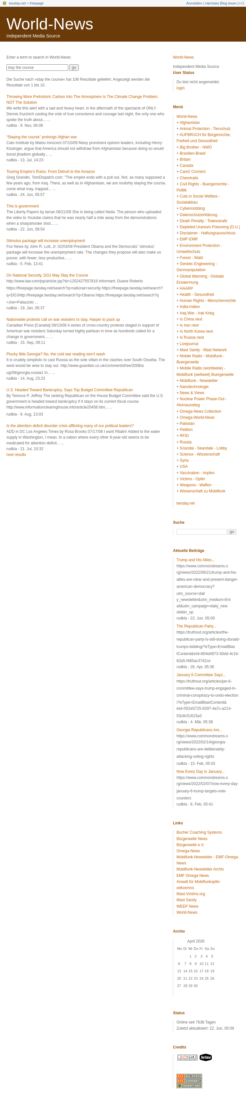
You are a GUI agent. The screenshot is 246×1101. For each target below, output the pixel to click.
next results (16, 454)
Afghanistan (190, 122)
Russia (186, 442)
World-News (49, 24)
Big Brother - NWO (196, 147)
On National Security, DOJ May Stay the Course (47, 275)
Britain (185, 159)
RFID (184, 435)
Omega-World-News (197, 417)
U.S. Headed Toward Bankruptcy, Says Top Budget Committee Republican (69, 390)
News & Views (192, 393)
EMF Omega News (192, 875)
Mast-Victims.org (190, 894)
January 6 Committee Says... (201, 675)
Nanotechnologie (194, 387)
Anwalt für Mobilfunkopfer (198, 881)
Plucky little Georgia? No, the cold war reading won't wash (55, 354)
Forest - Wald (191, 257)
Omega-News (188, 851)
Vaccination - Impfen (197, 473)
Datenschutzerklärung (198, 215)
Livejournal (189, 344)
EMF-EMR (189, 239)
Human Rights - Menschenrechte (208, 300)
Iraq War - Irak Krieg (197, 313)
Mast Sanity (186, 900)
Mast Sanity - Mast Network (203, 350)
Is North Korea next (196, 331)
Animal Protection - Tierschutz (205, 128)
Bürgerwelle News (192, 839)
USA (184, 466)
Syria (184, 460)
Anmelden (194, 3)
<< (241, 3)
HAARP (186, 288)
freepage (37, 3)
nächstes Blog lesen (220, 3)
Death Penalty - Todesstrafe (203, 221)
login (180, 88)
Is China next (191, 319)
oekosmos (185, 888)
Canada (186, 165)
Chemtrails (189, 178)
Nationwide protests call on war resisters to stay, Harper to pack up (63, 319)
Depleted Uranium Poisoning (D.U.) (210, 227)
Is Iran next (189, 325)
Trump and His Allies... (195, 560)
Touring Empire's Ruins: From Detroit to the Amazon (50, 171)
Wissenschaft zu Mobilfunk (202, 491)
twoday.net (17, 3)
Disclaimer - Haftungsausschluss (207, 233)
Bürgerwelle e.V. (190, 845)
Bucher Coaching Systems (199, 832)
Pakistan (187, 423)
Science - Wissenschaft (200, 454)
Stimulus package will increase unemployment (45, 241)
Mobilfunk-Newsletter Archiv (200, 869)
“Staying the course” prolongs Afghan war (41, 137)
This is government (22, 206)
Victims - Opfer (192, 479)
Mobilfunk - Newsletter (199, 380)
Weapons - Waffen (195, 485)
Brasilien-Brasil (192, 153)
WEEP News (187, 906)
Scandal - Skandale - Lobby (203, 448)
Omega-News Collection (200, 411)
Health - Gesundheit (197, 294)
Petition (186, 429)
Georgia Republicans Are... (199, 730)
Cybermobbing (192, 208)
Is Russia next (192, 337)
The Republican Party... (196, 626)
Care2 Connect (193, 171)
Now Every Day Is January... (200, 771)
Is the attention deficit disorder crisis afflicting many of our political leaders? (70, 426)
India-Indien (190, 306)
